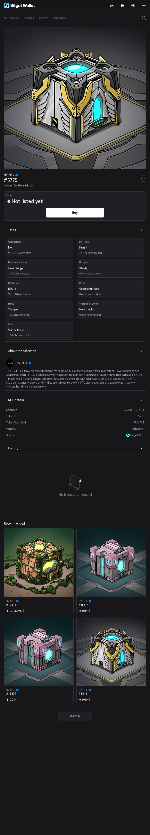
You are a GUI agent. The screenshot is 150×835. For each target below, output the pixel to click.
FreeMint (43, 18)
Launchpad (59, 18)
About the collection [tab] (75, 351)
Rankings (28, 18)
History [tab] (75, 448)
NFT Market (11, 18)
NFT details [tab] (75, 400)
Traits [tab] (75, 230)
